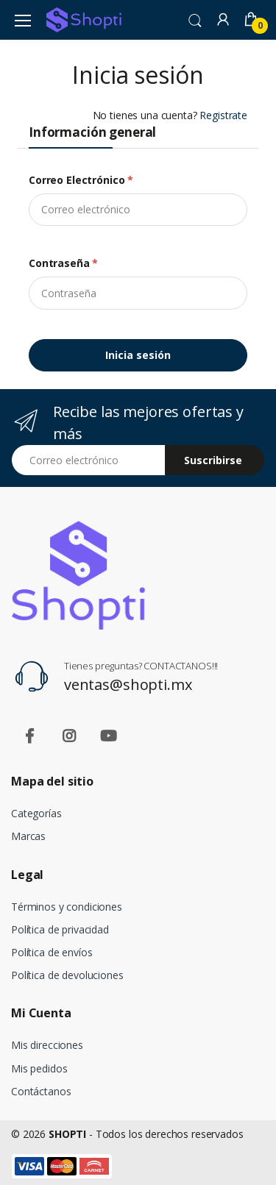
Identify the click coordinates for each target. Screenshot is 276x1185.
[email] (138, 209)
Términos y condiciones (66, 907)
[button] (195, 19)
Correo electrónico (81, 180)
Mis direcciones (47, 1045)
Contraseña (63, 263)
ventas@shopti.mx (128, 684)
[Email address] (89, 460)
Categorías (36, 813)
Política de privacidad (60, 929)
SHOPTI (67, 1134)
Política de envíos (51, 952)
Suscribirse (213, 460)
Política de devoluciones (67, 975)
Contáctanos (41, 1091)
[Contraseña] (138, 293)
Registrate (223, 115)
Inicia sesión (138, 355)
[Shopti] (83, 19)
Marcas (28, 836)
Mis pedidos (39, 1068)
